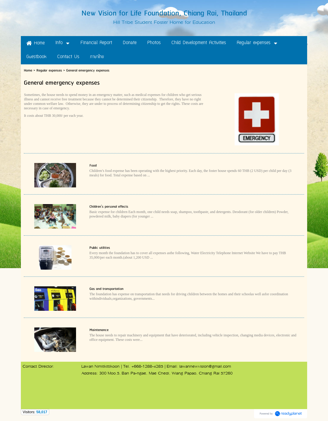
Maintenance (99, 330)
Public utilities (99, 248)
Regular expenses (49, 70)
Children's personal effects (108, 206)
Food (93, 165)
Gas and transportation (106, 289)
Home (28, 70)
